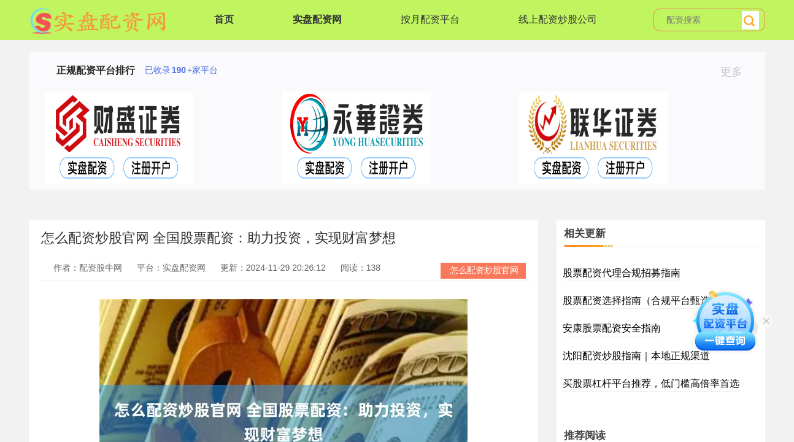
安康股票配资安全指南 (612, 328)
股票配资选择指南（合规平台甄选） (641, 300)
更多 (736, 72)
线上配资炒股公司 (557, 19)
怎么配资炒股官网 (484, 270)
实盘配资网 (317, 19)
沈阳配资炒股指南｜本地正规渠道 (636, 356)
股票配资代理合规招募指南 (621, 273)
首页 (224, 19)
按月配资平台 (430, 19)
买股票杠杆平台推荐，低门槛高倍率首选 (651, 383)
